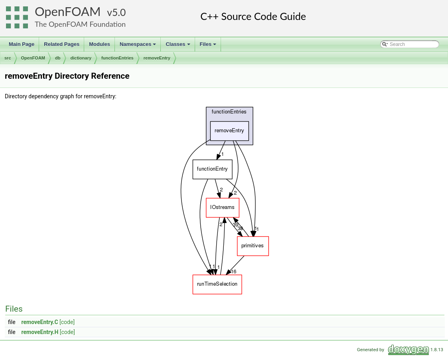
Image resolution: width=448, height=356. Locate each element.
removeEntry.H (40, 332)
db (57, 58)
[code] (67, 322)
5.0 (119, 12)
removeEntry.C (40, 322)
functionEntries (117, 58)
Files (209, 46)
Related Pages (61, 44)
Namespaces (139, 46)
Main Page (21, 44)
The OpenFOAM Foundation (80, 24)
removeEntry (157, 58)
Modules (99, 44)
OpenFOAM (68, 11)
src (7, 58)
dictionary (80, 58)
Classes (178, 46)
